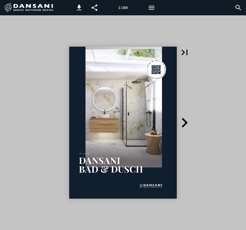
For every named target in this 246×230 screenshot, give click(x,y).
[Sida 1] (123, 7)
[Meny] (151, 7)
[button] (79, 7)
